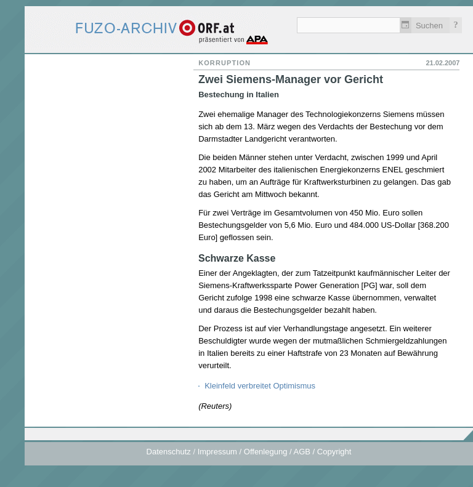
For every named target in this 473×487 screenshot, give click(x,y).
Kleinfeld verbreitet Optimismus (259, 385)
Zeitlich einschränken (405, 25)
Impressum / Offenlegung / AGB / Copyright (275, 451)
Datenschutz (169, 451)
